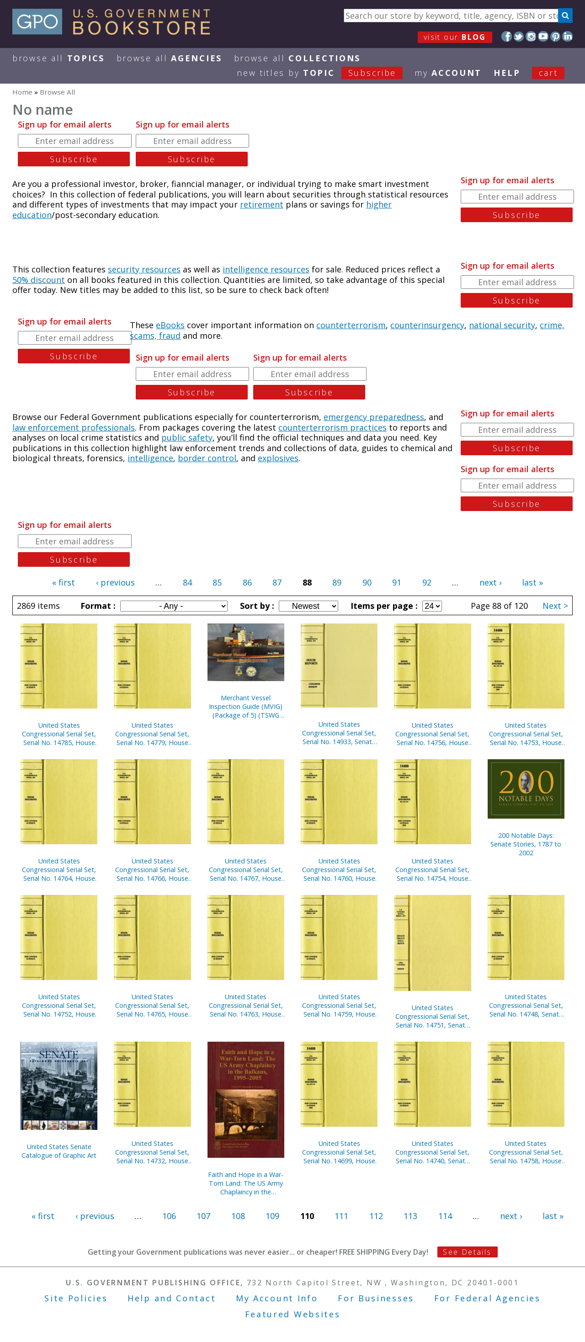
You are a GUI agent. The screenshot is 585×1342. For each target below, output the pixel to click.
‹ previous (115, 582)
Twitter (519, 36)
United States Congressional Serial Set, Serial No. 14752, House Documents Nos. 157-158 (59, 1005)
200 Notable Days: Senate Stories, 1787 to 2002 (525, 844)
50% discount (38, 279)
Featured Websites (292, 1314)
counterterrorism (351, 325)
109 (272, 1215)
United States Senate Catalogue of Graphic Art (58, 1151)
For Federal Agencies (487, 1298)
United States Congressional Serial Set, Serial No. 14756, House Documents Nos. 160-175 (432, 734)
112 (376, 1215)
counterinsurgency (427, 325)
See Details (467, 1252)
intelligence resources (266, 269)
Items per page (383, 605)
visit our (455, 37)
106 (169, 1215)
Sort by (256, 605)
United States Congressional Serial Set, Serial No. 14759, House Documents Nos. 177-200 (339, 1005)
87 (277, 582)
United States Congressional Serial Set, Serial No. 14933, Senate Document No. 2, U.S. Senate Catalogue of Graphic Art (339, 733)
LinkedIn (567, 36)
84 (187, 582)
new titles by (326, 72)
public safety (187, 437)
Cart (548, 72)
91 (396, 582)
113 (410, 1215)
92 (426, 582)
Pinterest (555, 36)
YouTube (543, 36)
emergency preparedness (374, 416)
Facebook (506, 36)
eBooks (170, 325)
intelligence (150, 458)
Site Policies (75, 1298)
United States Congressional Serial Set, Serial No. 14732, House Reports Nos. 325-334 (152, 1152)
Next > (555, 605)
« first (63, 582)
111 (341, 1215)
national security (502, 325)
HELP (507, 72)
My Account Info (277, 1298)
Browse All (58, 58)
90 (367, 582)
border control (207, 458)
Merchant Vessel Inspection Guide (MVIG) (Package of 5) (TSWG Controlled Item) (245, 706)
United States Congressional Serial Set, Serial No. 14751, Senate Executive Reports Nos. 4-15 (432, 1016)
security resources (144, 269)
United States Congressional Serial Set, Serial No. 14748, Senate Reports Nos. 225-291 (526, 1005)
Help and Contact (172, 1298)
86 (247, 582)
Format (96, 605)
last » (532, 582)
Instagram (531, 36)
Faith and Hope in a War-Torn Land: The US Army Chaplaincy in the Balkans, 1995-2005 (245, 1183)
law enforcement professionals (73, 427)
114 (445, 1215)
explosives (278, 458)
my (448, 72)
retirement (261, 204)
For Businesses (376, 1298)
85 (217, 582)
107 (203, 1215)
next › (490, 582)
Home (22, 91)
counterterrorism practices (332, 427)
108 (238, 1215)
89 (336, 582)
